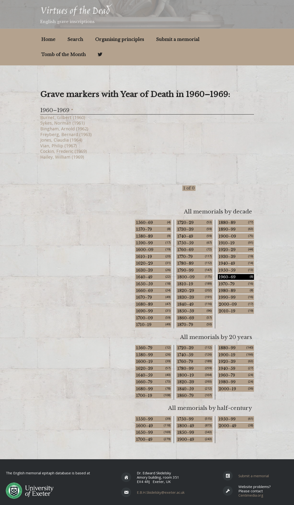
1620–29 (153, 263)
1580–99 (153, 354)
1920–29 (236, 249)
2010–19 (236, 310)
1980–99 (236, 381)
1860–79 (194, 395)
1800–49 (194, 425)
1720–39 (194, 347)
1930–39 (236, 256)
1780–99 (194, 368)
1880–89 (236, 222)
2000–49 (236, 425)
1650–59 (153, 283)
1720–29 (194, 222)
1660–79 (153, 381)
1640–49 (153, 276)
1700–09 (153, 317)
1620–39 (153, 368)
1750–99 (194, 418)
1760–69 (194, 249)
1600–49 (153, 425)
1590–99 (153, 242)
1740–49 (194, 236)
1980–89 (236, 290)
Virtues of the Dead (75, 11)
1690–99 (153, 310)
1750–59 (194, 242)
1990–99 (236, 297)
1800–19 (194, 375)
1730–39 (194, 229)
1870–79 (194, 324)
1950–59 (236, 270)
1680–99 (153, 388)
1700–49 (153, 439)
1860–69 (194, 317)
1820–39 (194, 381)
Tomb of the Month (63, 54)
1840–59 (194, 388)
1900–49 (194, 439)
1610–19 (153, 256)
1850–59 (194, 310)
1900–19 (236, 354)
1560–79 (153, 347)
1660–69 (153, 290)
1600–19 (153, 361)
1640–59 (153, 375)
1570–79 (153, 229)
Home (48, 39)
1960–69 (236, 276)
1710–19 (153, 324)
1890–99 (236, 229)
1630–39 (153, 270)
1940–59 (236, 368)
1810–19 (194, 283)
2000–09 (236, 304)
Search (75, 39)
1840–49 (194, 304)
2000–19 (236, 388)
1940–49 (236, 263)
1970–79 (236, 283)
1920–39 (236, 361)
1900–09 (236, 236)
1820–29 (194, 290)
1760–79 (194, 361)
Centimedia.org (250, 495)
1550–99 (153, 418)
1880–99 (236, 347)
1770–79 (194, 256)
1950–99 (236, 418)
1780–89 (194, 263)
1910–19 (236, 242)
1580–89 (153, 236)
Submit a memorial (177, 39)
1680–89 (153, 304)
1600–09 (153, 249)
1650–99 (153, 432)
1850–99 (194, 432)
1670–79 (153, 297)
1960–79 (236, 375)
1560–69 (153, 222)
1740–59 (194, 354)
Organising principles (119, 39)
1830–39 (194, 297)
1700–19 (153, 395)
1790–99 (194, 270)
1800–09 (194, 276)
